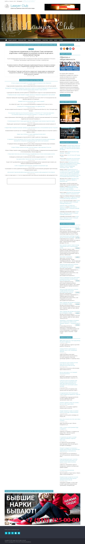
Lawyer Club (19, 6)
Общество (30, 40)
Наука (51, 40)
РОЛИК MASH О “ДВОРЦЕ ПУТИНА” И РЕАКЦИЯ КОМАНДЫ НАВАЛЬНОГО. (70, 202)
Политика (45, 40)
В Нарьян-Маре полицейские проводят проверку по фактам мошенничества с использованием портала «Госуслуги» (31, 127)
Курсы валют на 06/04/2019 (66, 256)
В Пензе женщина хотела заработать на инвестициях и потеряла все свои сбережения (31, 83)
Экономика (38, 40)
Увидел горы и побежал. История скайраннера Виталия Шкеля (31, 134)
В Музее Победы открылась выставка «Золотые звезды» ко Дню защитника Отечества (31, 147)
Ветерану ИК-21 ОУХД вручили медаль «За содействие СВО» (31, 106)
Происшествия (22, 40)
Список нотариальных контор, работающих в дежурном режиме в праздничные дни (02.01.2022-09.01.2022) (70, 279)
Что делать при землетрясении (67, 470)
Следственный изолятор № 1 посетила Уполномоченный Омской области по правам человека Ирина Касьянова (68, 460)
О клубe (61, 40)
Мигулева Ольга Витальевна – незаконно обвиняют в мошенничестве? (69, 180)
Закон (55, 40)
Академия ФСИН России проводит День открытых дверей (31, 101)
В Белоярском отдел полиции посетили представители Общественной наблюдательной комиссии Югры (69, 364)
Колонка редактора (70, 127)
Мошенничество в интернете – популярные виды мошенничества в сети (74, 132)
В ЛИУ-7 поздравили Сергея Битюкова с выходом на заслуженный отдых (31, 165)
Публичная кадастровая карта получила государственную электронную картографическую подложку (69, 266)
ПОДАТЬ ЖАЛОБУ (12, 40)
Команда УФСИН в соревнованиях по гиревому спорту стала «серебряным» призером (68, 350)
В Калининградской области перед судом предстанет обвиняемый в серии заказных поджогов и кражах (31, 121)
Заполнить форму (65, 95)
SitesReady (33, 56)
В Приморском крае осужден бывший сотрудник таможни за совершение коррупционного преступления (31, 94)
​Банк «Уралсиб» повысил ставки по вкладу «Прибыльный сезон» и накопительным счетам (69, 246)
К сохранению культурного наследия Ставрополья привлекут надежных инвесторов (68, 438)
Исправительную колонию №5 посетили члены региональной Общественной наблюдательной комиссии (69, 478)
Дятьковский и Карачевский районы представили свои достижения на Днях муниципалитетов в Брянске (31, 172)
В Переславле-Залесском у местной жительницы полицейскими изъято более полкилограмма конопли (31, 154)
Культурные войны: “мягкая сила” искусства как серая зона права (31, 159)
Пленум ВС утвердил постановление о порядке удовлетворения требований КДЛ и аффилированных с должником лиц (70, 449)
